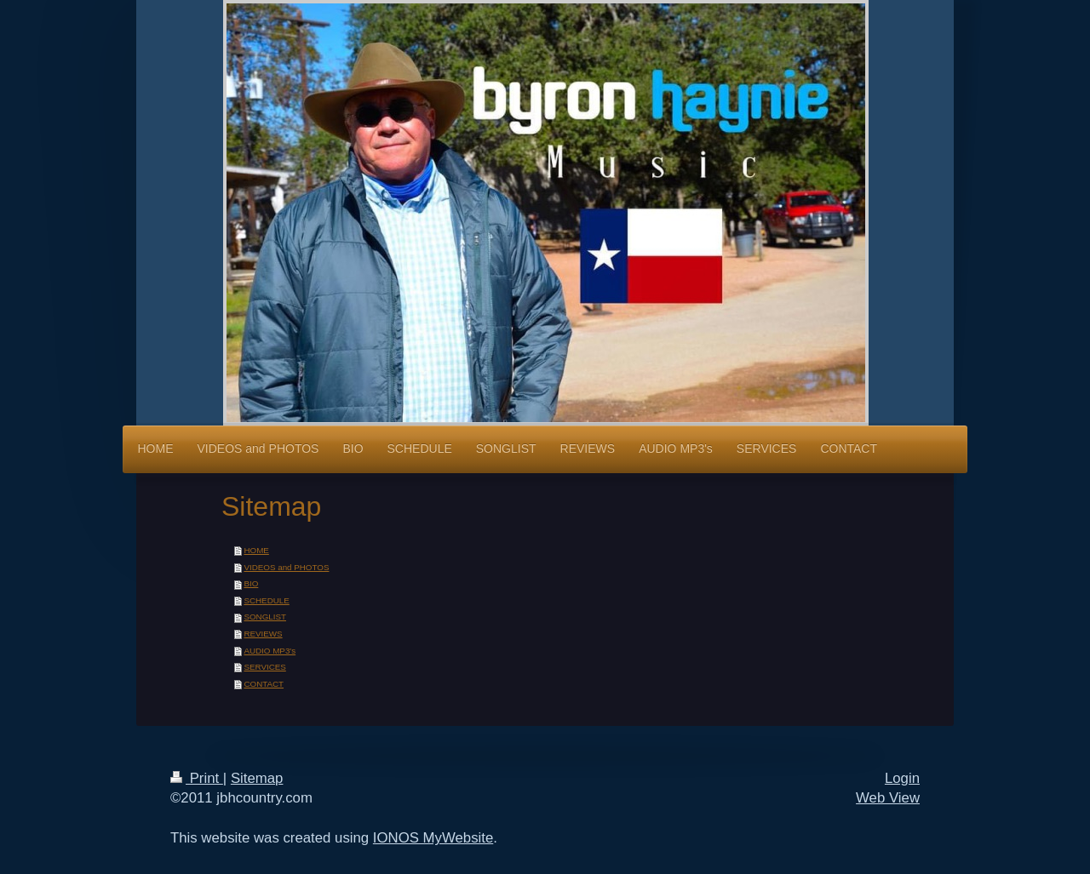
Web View (888, 798)
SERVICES (264, 666)
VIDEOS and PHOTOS (286, 567)
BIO (251, 583)
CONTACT (264, 683)
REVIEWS (263, 633)
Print (196, 778)
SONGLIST (265, 616)
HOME (256, 550)
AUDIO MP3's (269, 650)
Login (902, 778)
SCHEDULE (266, 600)
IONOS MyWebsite (433, 838)
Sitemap (257, 778)
